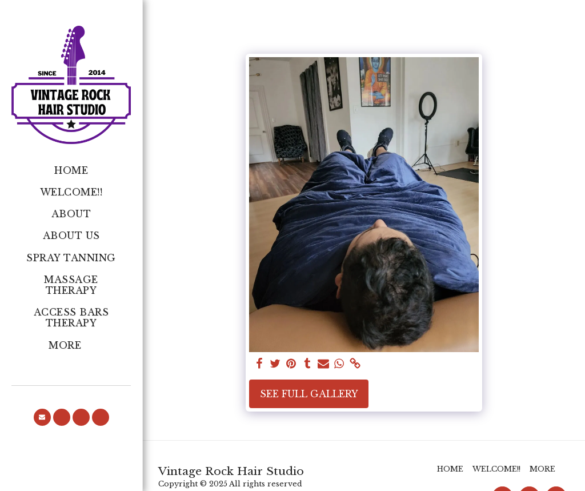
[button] (42, 417)
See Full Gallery (309, 394)
